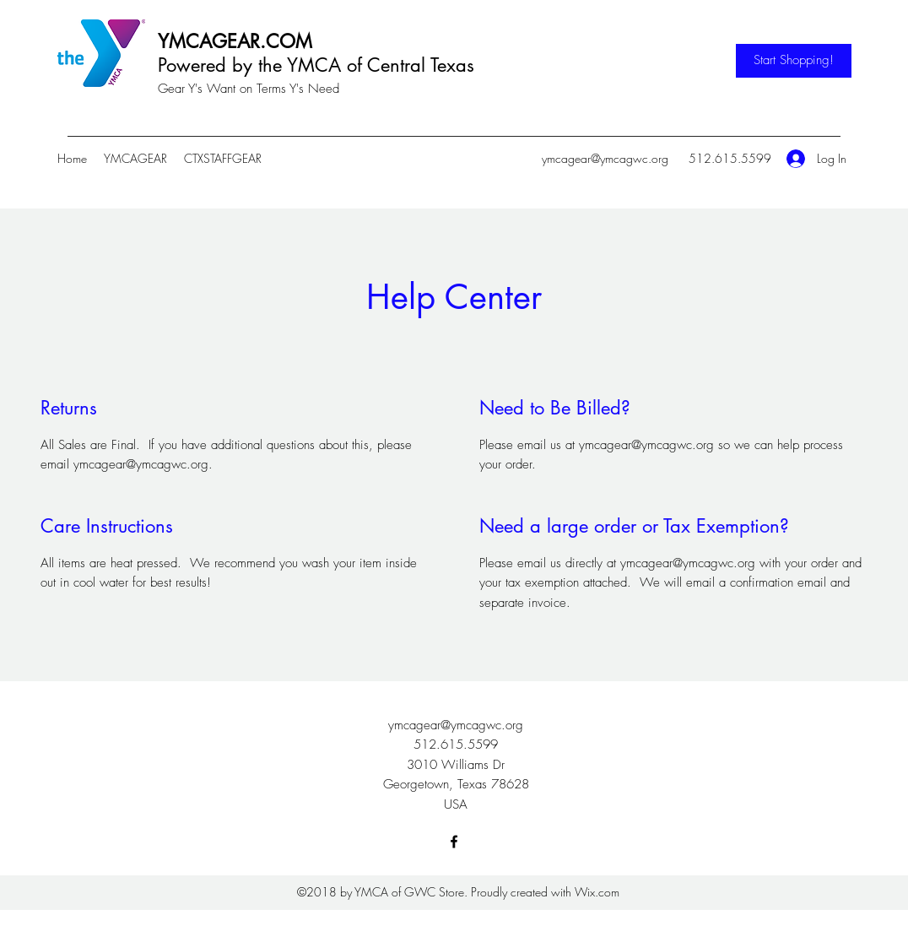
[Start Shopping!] (793, 61)
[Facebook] (454, 841)
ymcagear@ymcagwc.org (605, 158)
